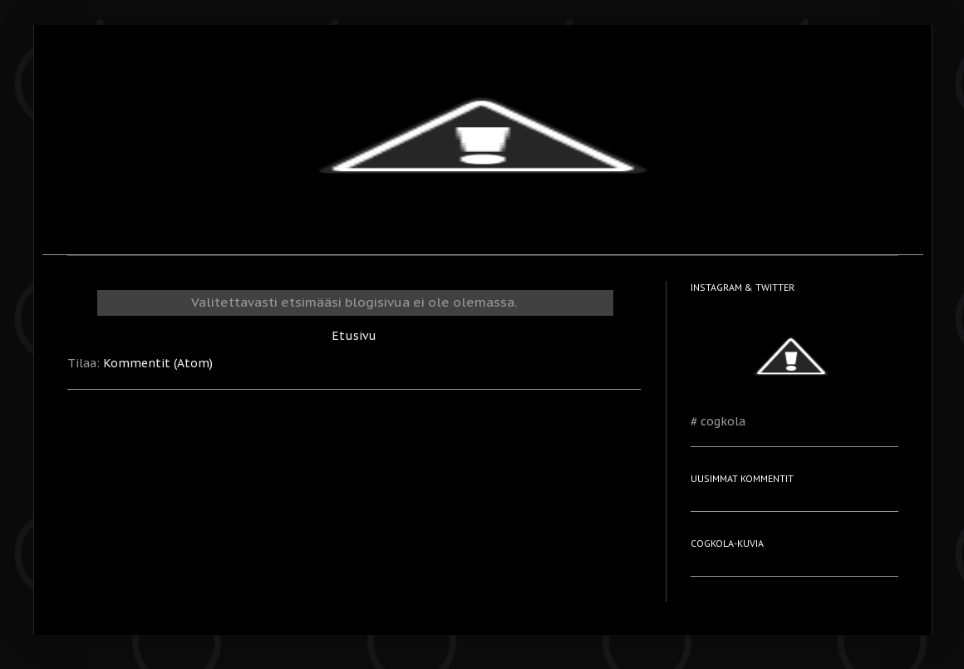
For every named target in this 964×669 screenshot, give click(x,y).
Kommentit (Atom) (158, 363)
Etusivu (354, 335)
